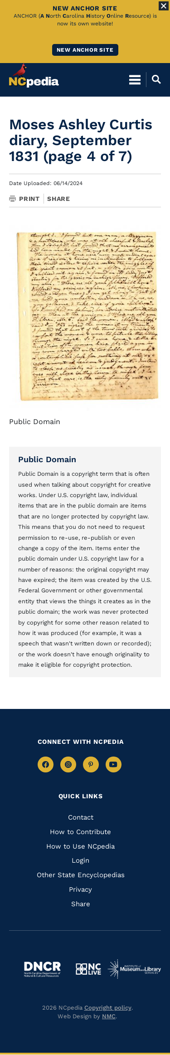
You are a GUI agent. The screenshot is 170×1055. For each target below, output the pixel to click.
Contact (80, 817)
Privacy (80, 889)
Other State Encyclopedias (81, 875)
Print (24, 198)
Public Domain (47, 459)
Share (58, 198)
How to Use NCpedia (80, 846)
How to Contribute (80, 832)
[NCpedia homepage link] (34, 75)
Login (80, 860)
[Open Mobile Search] (153, 79)
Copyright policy (107, 1007)
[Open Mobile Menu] (135, 79)
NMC (109, 1016)
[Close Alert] (164, 5)
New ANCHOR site (85, 50)
